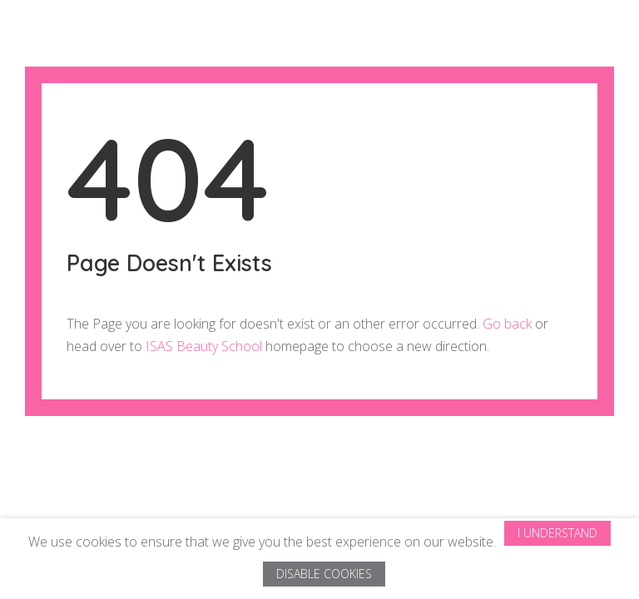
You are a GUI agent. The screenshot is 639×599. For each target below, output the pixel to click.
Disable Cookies (324, 574)
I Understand (557, 533)
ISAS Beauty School (204, 346)
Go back (507, 323)
